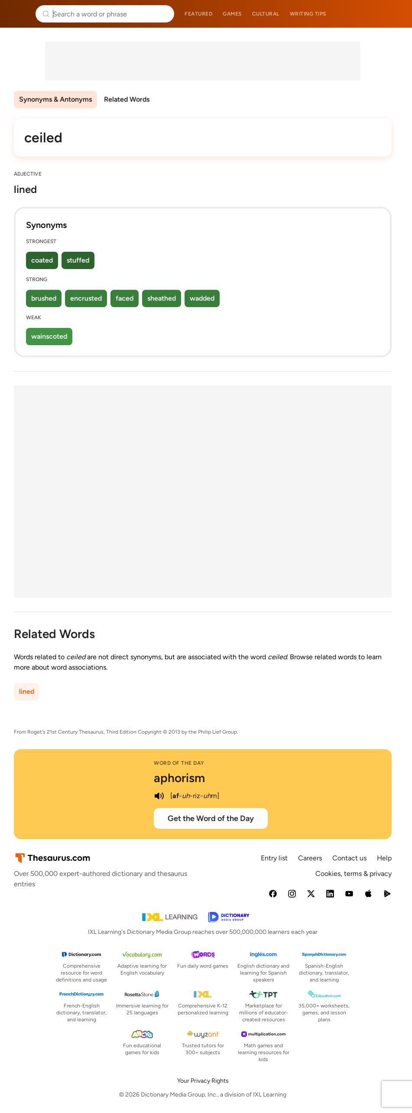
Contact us (349, 858)
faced (124, 298)
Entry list (274, 858)
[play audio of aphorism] (159, 796)
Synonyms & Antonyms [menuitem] (55, 99)
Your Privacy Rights (203, 1080)
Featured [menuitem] (198, 14)
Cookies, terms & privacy (353, 873)
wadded (202, 298)
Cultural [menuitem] (265, 14)
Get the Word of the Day (211, 818)
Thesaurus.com (19, 14)
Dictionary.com (393, 14)
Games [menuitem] (232, 14)
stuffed (78, 260)
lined (26, 691)
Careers (310, 858)
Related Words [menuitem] (126, 99)
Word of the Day (179, 763)
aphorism (179, 777)
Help (384, 858)
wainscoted (49, 336)
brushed (43, 298)
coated (42, 260)
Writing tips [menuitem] (308, 14)
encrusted (86, 298)
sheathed (161, 298)
